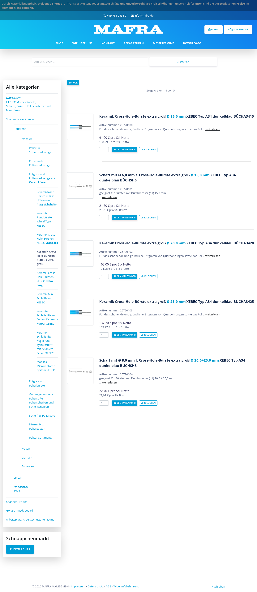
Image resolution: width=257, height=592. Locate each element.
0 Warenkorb (238, 29)
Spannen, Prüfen (17, 502)
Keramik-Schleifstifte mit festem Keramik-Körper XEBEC (47, 317)
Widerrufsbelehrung (126, 586)
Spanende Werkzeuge (20, 119)
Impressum (78, 586)
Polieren (26, 138)
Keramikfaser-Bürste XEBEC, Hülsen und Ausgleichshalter (47, 198)
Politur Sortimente (41, 437)
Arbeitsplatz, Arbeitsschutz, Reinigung (30, 519)
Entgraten (27, 466)
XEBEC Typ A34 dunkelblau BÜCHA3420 (220, 243)
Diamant (26, 457)
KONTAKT (108, 43)
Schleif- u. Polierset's (42, 415)
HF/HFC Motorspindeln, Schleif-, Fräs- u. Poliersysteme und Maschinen (28, 104)
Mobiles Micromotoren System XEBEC (46, 366)
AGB (108, 586)
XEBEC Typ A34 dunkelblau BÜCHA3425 (220, 301)
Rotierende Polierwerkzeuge (39, 163)
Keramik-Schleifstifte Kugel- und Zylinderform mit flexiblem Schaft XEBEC (45, 343)
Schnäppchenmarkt (27, 538)
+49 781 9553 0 (115, 15)
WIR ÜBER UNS (82, 43)
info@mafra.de (142, 15)
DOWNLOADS (192, 43)
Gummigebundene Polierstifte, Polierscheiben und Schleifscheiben (41, 400)
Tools (21, 489)
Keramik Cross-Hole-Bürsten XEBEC (47, 239)
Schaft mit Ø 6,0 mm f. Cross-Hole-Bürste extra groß (154, 174)
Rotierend (20, 129)
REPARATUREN (134, 43)
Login (213, 29)
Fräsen (25, 448)
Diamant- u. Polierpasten (37, 426)
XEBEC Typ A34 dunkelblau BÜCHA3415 (220, 116)
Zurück (73, 82)
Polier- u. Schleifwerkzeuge (40, 150)
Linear (18, 477)
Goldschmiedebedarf (19, 510)
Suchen (183, 61)
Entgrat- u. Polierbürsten (37, 383)
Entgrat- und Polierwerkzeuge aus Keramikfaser (42, 178)
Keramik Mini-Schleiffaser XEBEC (45, 298)
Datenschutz (96, 586)
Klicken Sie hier (20, 549)
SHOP (59, 43)
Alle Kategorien (23, 87)
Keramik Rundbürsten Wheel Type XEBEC (45, 219)
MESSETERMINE (163, 43)
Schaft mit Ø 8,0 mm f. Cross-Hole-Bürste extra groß (159, 360)
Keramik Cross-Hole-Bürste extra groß (142, 116)
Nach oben (218, 586)
